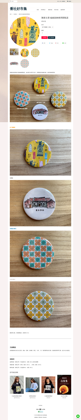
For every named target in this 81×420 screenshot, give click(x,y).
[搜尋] (13, 1)
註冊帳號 (63, 1)
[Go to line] (78, 416)
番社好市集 (18, 9)
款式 (42, 24)
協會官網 (63, 9)
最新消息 (50, 9)
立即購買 (45, 37)
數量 (42, 30)
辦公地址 (56, 9)
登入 (58, 1)
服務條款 (36, 417)
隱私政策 (40, 417)
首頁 (38, 9)
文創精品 (15, 14)
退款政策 (45, 417)
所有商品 (43, 9)
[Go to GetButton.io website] (78, 418)
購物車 (70, 1)
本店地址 (40, 405)
